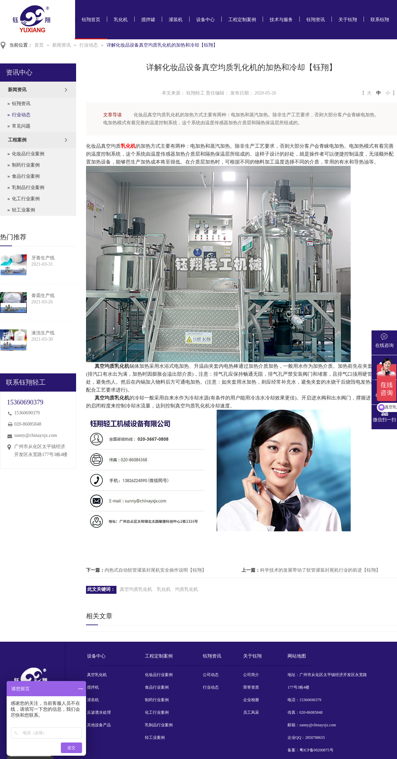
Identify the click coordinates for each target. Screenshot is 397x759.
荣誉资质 (251, 687)
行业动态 (88, 45)
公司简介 (251, 674)
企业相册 (251, 700)
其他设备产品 (99, 725)
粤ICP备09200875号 (316, 750)
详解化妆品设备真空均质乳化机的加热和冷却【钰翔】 (162, 45)
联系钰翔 (380, 19)
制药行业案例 (26, 165)
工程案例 (17, 139)
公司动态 (211, 674)
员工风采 (251, 712)
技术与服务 (281, 19)
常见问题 (21, 126)
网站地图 (296, 656)
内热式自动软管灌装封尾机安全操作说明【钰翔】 (155, 570)
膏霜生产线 (43, 295)
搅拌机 (93, 687)
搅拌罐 (148, 19)
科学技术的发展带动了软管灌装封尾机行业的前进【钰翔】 (320, 570)
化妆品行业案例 (28, 153)
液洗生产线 (43, 332)
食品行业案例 (26, 176)
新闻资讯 (61, 45)
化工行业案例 (26, 198)
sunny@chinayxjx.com (35, 435)
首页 (39, 45)
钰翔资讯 (315, 19)
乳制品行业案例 (28, 187)
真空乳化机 (97, 674)
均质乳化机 (186, 589)
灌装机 (176, 19)
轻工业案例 (23, 210)
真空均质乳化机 (136, 589)
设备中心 (205, 19)
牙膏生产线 (43, 257)
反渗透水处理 (99, 712)
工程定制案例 (242, 19)
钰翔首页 (91, 19)
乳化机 (121, 19)
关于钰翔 (347, 19)
